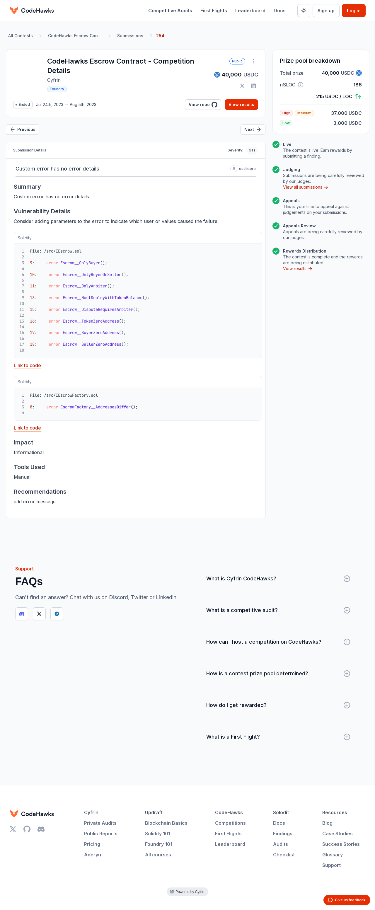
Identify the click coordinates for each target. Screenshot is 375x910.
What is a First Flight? (278, 736)
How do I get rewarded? (278, 705)
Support (331, 865)
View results (241, 104)
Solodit (281, 812)
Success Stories (341, 844)
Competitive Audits (170, 10)
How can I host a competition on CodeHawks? (278, 641)
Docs (280, 10)
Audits (280, 844)
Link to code (27, 365)
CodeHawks (229, 812)
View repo (203, 105)
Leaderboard (250, 10)
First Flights (213, 10)
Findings (282, 833)
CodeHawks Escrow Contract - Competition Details (76, 35)
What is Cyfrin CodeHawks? (278, 578)
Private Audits (100, 823)
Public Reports (100, 833)
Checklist (284, 855)
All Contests (20, 35)
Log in (354, 10)
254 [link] (160, 35)
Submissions (130, 35)
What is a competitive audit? (278, 610)
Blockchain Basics (166, 823)
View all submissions (306, 187)
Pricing (92, 844)
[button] (301, 85)
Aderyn (92, 855)
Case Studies (337, 833)
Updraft (154, 812)
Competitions (230, 823)
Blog (327, 823)
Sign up (326, 10)
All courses (158, 855)
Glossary (332, 855)
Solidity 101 (157, 833)
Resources (334, 812)
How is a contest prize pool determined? (278, 673)
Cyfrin (91, 812)
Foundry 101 (158, 844)
